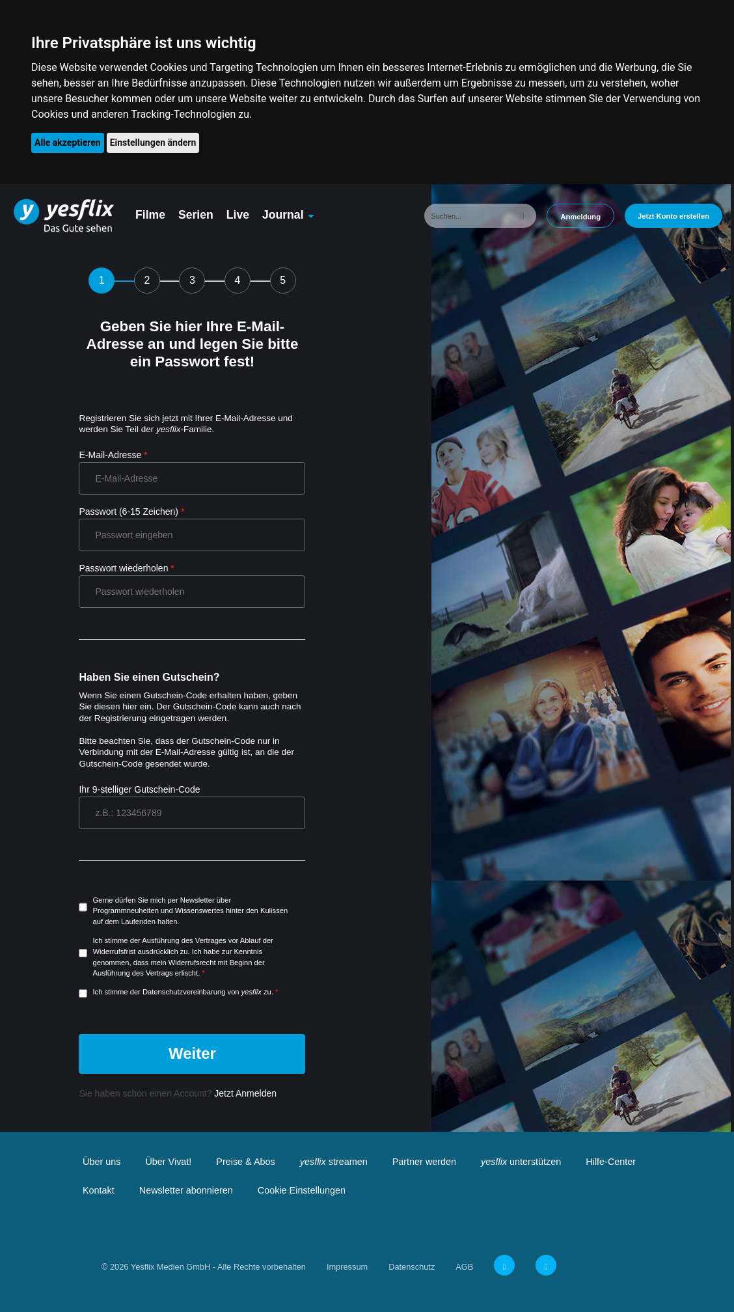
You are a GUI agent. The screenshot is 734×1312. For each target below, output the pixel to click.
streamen (334, 1161)
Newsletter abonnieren (186, 1190)
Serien (195, 214)
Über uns (101, 1161)
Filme (150, 214)
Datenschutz (411, 1267)
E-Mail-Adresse (110, 455)
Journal (283, 214)
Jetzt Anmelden (244, 1093)
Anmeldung (580, 217)
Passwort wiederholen (123, 568)
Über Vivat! (168, 1161)
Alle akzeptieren (67, 142)
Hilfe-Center (611, 1161)
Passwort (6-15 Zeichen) (128, 511)
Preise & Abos (245, 1161)
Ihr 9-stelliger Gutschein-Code (139, 789)
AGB (464, 1267)
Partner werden (424, 1161)
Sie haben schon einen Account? (178, 1093)
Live (237, 214)
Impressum (347, 1267)
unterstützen (521, 1161)
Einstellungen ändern (153, 142)
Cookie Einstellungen (302, 1190)
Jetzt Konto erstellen (673, 216)
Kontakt (99, 1190)
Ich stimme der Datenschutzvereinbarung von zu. (182, 992)
